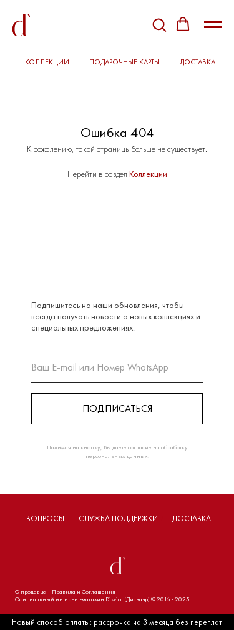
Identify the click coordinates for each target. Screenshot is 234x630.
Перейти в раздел (98, 173)
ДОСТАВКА (197, 62)
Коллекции (148, 173)
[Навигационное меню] (213, 25)
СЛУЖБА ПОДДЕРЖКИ (118, 518)
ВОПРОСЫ (45, 518)
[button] (159, 24)
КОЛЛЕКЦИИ (47, 62)
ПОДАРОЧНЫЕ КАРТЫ (124, 62)
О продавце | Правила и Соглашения (65, 592)
